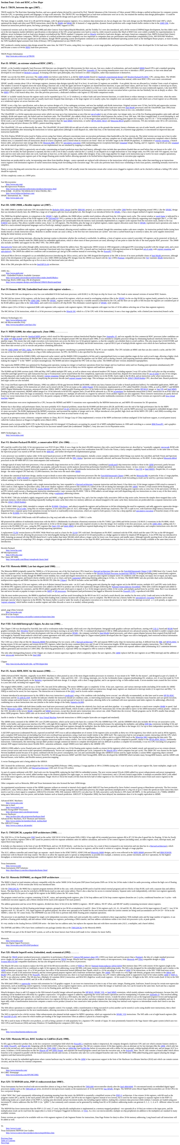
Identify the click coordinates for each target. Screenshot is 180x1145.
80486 (60, 23)
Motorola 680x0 (170, 458)
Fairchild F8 (53, 218)
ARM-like (72, 1048)
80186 (170, 629)
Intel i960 (37, 655)
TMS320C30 (13, 889)
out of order (95, 114)
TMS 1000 (51, 1048)
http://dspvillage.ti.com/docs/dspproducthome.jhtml (26, 870)
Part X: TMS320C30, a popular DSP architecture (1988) (29, 832)
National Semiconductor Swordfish (126, 587)
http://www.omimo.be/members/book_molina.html (26, 821)
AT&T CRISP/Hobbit (136, 378)
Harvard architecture (84, 484)
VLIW (15, 533)
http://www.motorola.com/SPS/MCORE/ (22, 1075)
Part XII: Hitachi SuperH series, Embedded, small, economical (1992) (36, 952)
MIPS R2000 (84, 77)
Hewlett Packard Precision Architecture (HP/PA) (116, 573)
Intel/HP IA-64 (43, 264)
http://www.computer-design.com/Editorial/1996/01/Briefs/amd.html (33, 282)
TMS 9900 (34, 303)
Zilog (140, 959)
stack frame (160, 216)
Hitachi (93, 34)
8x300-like (85, 1048)
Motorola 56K (141, 737)
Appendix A (91, 70)
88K (160, 642)
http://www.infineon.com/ (16, 320)
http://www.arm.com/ (14, 803)
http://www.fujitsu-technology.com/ (20, 193)
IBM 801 (81, 210)
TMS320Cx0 (31, 1089)
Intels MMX (69, 526)
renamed (123, 143)
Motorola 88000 (38, 642)
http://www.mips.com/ (15, 435)
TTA (85, 1111)
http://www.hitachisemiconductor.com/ (21, 1032)
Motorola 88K (48, 143)
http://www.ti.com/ (13, 866)
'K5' (109, 258)
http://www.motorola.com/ (16, 1070)
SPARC (169, 210)
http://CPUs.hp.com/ (14, 555)
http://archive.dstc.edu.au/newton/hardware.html (25, 816)
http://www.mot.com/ (14, 941)
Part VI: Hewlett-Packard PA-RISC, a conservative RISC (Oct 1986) (35, 442)
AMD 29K (164, 23)
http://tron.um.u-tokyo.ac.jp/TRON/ (20, 56)
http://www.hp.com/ (14, 550)
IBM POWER (166, 852)
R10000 (55, 506)
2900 (124, 210)
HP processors (60, 591)
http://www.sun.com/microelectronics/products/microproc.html (31, 189)
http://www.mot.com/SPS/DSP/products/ (22, 945)
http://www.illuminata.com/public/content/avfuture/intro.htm (30, 617)
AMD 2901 (156, 524)
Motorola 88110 (117, 121)
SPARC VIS (99, 992)
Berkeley (38, 680)
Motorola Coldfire (15, 709)
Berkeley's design (31, 73)
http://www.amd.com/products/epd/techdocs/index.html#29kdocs (32, 278)
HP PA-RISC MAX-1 (157, 739)
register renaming (162, 141)
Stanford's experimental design (110, 77)
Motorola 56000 (97, 852)
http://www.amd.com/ (14, 273)
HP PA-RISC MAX (99, 121)
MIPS (28, 47)
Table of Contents (8, 1141)
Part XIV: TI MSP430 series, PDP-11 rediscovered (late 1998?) (32, 1081)
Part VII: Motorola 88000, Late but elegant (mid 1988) (28, 566)
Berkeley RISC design (61, 210)
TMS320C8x (76, 928)
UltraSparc (63, 506)
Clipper (63, 580)
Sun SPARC (108, 1089)
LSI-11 (156, 629)
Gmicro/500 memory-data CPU (86, 957)
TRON (15, 957)
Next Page (5, 1143)
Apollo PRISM (44, 489)
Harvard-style (6, 247)
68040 (69, 23)
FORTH (4, 223)
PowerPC (107, 251)
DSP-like (148, 724)
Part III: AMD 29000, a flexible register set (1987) (26, 205)
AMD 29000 (43, 77)
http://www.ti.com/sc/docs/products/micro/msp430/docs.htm (30, 1133)
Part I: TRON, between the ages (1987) (20, 7)
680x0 (168, 972)
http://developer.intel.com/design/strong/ (22, 812)
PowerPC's (78, 1044)
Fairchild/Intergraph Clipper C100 (137, 571)
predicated (113, 465)
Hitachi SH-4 (112, 750)
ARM (6, 339)
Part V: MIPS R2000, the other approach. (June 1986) (28, 331)
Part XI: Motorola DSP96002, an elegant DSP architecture (30, 877)
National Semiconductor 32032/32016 (106, 966)
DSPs (13, 1089)
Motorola (130, 959)
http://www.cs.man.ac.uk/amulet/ (19, 825)
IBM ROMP (17, 339)
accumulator (118, 391)
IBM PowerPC (158, 424)
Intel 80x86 (130, 108)
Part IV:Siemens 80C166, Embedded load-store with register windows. (36, 289)
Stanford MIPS (34, 336)
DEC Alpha (26, 350)
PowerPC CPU (129, 591)
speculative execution (72, 143)
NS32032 (24, 631)
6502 (73, 691)
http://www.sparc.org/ (14, 198)
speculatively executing (145, 598)
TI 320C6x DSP (23, 698)
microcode (165, 447)
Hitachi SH (71, 311)
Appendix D (155, 994)
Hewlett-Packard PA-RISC (138, 77)
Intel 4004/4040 (126, 1087)
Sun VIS (160, 389)
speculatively (6, 251)
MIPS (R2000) (23, 478)
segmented (59, 493)
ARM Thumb (87, 387)
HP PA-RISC (171, 642)
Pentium (121, 258)
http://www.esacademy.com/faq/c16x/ (21, 325)
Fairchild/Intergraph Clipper (112, 476)
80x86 (160, 258)
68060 (48, 711)
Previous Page (6, 1138)
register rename (75, 378)
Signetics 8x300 (76, 702)
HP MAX (144, 389)
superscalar (26, 983)
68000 (142, 68)
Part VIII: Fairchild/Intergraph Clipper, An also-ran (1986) (31, 623)
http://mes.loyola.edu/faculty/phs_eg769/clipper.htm (27, 664)
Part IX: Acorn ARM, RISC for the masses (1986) (26, 671)
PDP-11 (81, 966)
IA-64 (66, 409)
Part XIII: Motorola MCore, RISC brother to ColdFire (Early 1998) (35, 1039)
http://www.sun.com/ (14, 184)
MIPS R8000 (139, 852)
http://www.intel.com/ (15, 807)
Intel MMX (68, 121)
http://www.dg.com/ (14, 612)
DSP (33, 837)
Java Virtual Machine (48, 717)
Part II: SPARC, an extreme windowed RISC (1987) (27, 63)
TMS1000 (90, 1087)
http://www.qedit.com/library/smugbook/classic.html (27, 559)
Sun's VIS (56, 526)
